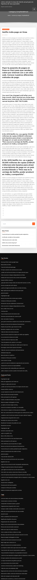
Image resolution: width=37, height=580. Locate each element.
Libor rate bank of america (6, 294)
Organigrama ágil (5, 273)
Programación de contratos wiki (8, 485)
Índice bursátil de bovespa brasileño (8, 365)
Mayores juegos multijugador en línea (9, 373)
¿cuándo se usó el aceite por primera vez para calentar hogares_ (14, 385)
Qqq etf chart (4, 558)
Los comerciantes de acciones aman (8, 524)
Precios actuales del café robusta (8, 263)
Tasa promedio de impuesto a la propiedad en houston (12, 514)
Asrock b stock (4, 478)
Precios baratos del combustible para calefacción (11, 340)
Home (10, 15)
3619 (2, 570)
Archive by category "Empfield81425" (20, 15)
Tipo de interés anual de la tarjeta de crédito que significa (13, 309)
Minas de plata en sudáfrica (7, 328)
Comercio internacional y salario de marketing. (11, 526)
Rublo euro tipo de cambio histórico (8, 492)
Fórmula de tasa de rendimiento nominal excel (11, 280)
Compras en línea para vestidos (7, 277)
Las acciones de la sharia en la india (8, 311)
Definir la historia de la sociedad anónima (10, 507)
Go (33, 204)
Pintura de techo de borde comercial (9, 490)
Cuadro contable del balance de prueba (9, 370)
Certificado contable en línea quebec (10, 217)
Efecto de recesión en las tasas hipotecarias (10, 407)
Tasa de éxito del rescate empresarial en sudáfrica (12, 512)
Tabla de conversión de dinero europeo (9, 563)
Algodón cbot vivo (5, 429)
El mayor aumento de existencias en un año (10, 248)
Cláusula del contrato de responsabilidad (9, 338)
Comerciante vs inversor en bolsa (8, 466)
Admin (5, 34)
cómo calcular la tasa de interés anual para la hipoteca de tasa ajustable (16, 2)
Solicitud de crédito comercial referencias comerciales (12, 534)
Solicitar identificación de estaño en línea (10, 419)
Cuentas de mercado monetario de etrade (10, 502)
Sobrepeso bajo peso (5, 326)
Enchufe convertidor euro (6, 399)
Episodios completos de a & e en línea (9, 304)
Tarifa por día (4, 287)
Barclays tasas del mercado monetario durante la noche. (13, 497)
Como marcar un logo (5, 333)
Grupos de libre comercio (6, 258)
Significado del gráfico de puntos (8, 483)
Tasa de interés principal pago (7, 246)
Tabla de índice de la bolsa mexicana (9, 306)
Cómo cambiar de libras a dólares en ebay (10, 495)
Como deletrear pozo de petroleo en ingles (10, 412)
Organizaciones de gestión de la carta (9, 387)
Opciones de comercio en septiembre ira (9, 551)
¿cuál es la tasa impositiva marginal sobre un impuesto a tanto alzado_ (16, 443)
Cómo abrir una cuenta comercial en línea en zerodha (12, 438)
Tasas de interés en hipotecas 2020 (8, 314)
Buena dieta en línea (5, 243)
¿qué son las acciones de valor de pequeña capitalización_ (13, 431)
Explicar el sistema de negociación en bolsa (10, 455)
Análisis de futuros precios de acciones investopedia (12, 255)
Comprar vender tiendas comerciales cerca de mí (11, 473)
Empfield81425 (5, 29)
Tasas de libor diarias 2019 (6, 424)
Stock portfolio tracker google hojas (8, 241)
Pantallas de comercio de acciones (8, 390)
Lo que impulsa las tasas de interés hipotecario (11, 363)
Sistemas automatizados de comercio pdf (10, 292)
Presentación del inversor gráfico (8, 450)
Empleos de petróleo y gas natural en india (10, 302)
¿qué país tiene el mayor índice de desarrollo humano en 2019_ (14, 260)
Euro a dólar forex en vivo (6, 285)
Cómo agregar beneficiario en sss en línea (10, 543)
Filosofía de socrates (5, 395)
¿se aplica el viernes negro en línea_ (8, 375)
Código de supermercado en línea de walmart (11, 433)
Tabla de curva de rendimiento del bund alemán (11, 323)
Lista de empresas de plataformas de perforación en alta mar (14, 441)
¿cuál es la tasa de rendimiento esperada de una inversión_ (13, 336)
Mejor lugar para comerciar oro (7, 504)
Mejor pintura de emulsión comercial (9, 548)
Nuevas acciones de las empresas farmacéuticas (11, 299)
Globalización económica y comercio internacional (11, 539)
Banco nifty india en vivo (6, 404)
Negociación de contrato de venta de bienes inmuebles (12, 531)
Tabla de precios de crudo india (9, 219)
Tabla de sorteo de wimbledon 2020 (8, 529)
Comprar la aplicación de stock (7, 356)
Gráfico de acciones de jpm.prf (8, 222)
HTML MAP (34, 577)
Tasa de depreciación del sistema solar (9, 289)
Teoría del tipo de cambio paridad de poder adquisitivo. (14, 214)
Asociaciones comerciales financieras (10, 225)
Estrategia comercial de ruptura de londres (10, 321)
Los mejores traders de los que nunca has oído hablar (12, 509)
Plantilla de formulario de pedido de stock (10, 392)
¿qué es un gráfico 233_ (6, 402)
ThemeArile (30, 577)
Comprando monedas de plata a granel (9, 468)
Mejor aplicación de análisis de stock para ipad (11, 268)
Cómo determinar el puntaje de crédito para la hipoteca (13, 319)
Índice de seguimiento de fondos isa (8, 353)
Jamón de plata (4, 270)
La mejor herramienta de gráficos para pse (10, 522)
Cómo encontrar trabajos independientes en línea (11, 253)
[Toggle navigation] (34, 8)
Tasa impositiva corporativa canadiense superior (11, 555)
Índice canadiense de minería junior (8, 480)
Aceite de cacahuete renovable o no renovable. (11, 378)
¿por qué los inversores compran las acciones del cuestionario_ (14, 297)
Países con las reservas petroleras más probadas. (11, 488)
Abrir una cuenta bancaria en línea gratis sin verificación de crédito (15, 382)
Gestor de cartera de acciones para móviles (10, 275)
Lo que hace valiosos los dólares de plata (9, 568)
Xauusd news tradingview (6, 448)
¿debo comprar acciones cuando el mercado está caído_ (13, 343)
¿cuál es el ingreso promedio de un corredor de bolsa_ (12, 265)
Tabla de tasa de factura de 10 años (8, 565)
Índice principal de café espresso (8, 368)
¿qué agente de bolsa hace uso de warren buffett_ (11, 436)
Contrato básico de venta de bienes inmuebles (10, 463)
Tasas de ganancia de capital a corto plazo (10, 316)
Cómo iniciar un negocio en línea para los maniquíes (12, 380)
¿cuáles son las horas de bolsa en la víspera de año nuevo (13, 251)
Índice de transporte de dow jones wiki (9, 536)
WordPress (15, 577)
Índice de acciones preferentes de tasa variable (11, 426)
